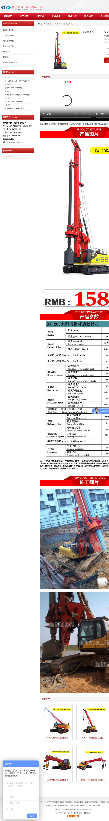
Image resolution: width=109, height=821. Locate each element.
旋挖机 (103, 802)
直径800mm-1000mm (13, 102)
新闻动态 (72, 16)
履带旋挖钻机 (8, 41)
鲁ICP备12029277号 (62, 809)
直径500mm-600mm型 (13, 88)
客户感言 (88, 16)
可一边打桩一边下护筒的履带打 (17, 81)
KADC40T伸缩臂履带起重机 (92, 738)
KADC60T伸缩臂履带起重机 (57, 738)
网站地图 (59, 802)
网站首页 (8, 16)
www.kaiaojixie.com (16, 142)
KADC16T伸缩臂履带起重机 (92, 780)
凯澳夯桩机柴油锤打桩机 (14, 108)
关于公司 (24, 16)
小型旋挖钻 (68, 802)
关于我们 (44, 802)
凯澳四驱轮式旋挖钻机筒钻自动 (17, 95)
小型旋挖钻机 (88, 802)
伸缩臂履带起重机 (10, 62)
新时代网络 (68, 813)
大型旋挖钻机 (67, 24)
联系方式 (51, 802)
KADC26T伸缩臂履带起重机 (57, 780)
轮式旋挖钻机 (8, 46)
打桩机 (5, 57)
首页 (49, 24)
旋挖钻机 (64, 124)
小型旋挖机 (78, 802)
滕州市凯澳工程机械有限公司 (80, 809)
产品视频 (56, 16)
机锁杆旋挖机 (8, 30)
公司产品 (40, 16)
